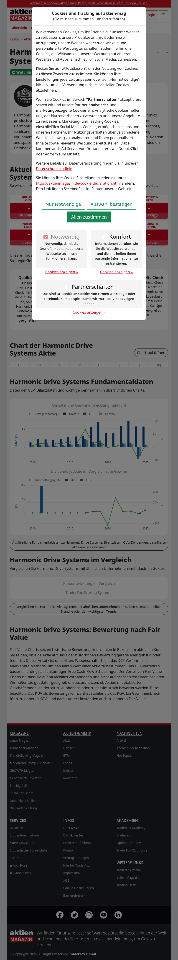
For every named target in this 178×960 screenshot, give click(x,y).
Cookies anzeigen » (61, 271)
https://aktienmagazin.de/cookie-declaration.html (78, 183)
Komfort (120, 236)
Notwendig (65, 236)
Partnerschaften (92, 286)
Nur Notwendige (63, 204)
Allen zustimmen (89, 217)
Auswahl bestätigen (111, 204)
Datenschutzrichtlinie (54, 168)
